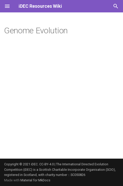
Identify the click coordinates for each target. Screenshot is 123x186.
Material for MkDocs (35, 180)
